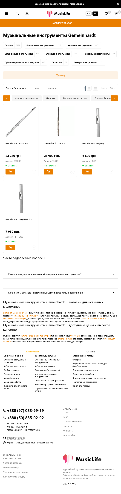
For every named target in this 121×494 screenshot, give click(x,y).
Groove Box (75, 335)
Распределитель (12, 374)
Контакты (68, 431)
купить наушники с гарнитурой (36, 335)
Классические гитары (83, 355)
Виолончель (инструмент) (47, 370)
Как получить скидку (14, 477)
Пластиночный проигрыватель (49, 380)
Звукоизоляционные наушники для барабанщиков (89, 365)
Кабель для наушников (15, 366)
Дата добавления (16, 88)
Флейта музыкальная (45, 355)
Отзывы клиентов (72, 421)
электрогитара (65, 338)
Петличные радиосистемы (85, 370)
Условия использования (16, 472)
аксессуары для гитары (14, 318)
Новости (67, 426)
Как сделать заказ (12, 458)
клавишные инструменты (26, 315)
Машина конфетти (12, 381)
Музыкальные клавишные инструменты (47, 361)
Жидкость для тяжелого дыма (15, 387)
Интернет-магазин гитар (15, 312)
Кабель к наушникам (45, 366)
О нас (66, 412)
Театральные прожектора (84, 381)
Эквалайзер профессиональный (50, 384)
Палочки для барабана (83, 374)
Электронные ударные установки (15, 361)
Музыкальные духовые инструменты (46, 375)
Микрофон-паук (11, 378)
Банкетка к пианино (13, 355)
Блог (65, 417)
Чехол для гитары (81, 385)
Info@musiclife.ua (16, 437)
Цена (36, 88)
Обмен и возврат (12, 467)
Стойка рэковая (11, 370)
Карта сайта (69, 435)
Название (52, 88)
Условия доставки (12, 463)
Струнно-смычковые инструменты (89, 378)
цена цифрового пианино (94, 318)
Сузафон (76, 359)
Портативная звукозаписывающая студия (51, 389)
